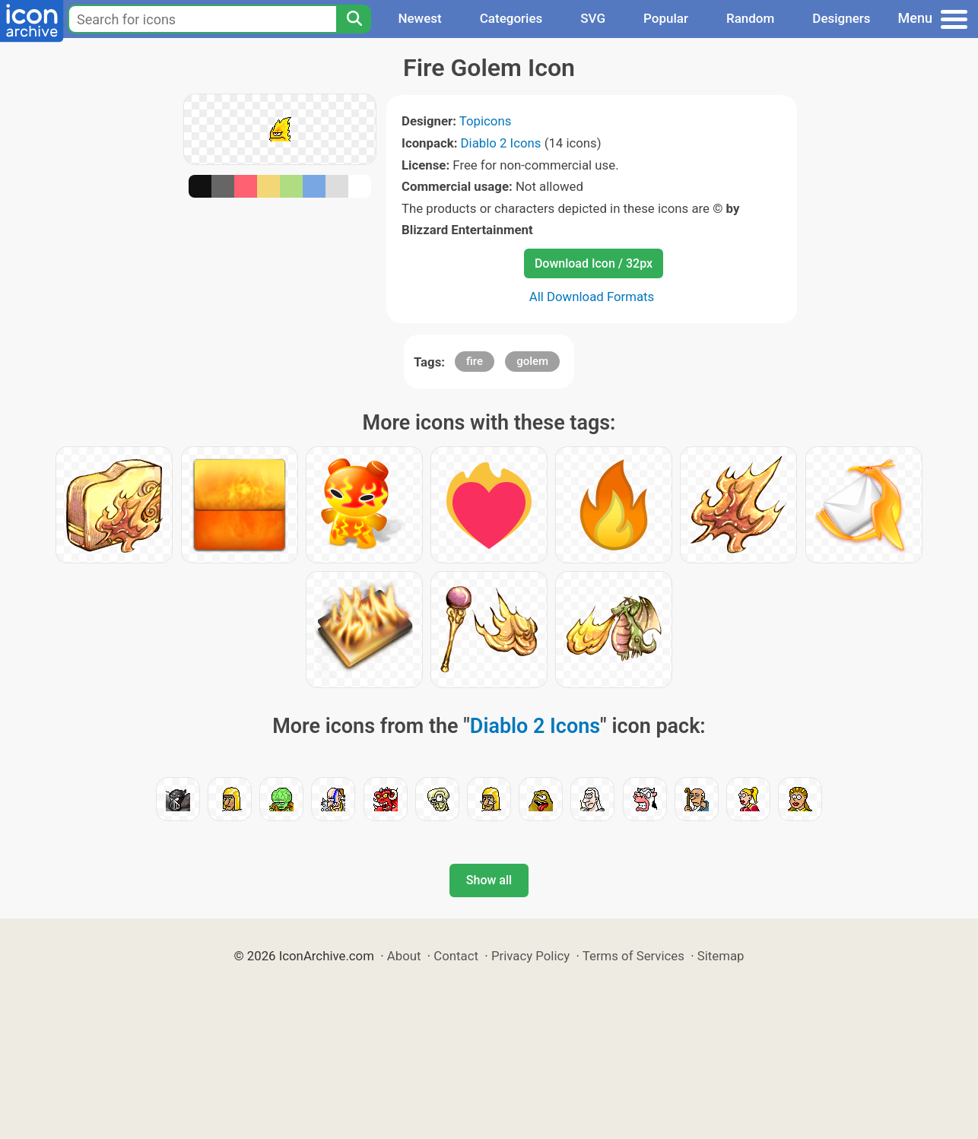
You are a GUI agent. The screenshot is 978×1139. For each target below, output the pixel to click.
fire (474, 361)
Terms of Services (633, 955)
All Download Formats (592, 296)
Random (750, 18)
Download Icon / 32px (594, 263)
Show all (489, 880)
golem (532, 361)
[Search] (353, 19)
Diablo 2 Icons (501, 143)
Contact (455, 955)
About (404, 955)
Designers (841, 18)
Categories (511, 18)
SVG (592, 18)
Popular (665, 18)
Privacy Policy (530, 955)
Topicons (485, 120)
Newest (419, 18)
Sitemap (721, 955)
